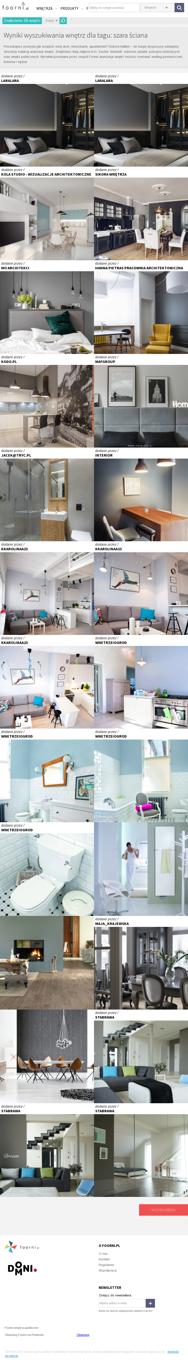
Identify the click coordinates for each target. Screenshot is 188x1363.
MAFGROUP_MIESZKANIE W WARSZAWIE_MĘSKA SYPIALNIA (141, 401)
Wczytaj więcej (164, 1210)
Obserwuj (83, 1335)
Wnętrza (47, 8)
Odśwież (63, 20)
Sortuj (49, 20)
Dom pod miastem (141, 1056)
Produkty (71, 8)
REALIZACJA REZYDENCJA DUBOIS (47, 401)
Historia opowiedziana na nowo (47, 963)
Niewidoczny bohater (141, 869)
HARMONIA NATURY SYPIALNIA (47, 307)
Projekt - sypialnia (47, 120)
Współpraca (108, 1270)
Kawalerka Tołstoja (47, 588)
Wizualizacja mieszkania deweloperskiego (47, 213)
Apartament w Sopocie (141, 213)
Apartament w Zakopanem (47, 494)
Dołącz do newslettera (115, 1295)
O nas (103, 1253)
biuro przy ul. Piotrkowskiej (141, 307)
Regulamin (106, 1265)
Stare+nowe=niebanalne (141, 682)
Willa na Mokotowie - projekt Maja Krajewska (141, 963)
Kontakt (104, 1259)
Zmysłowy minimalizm (47, 1056)
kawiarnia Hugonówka (141, 494)
